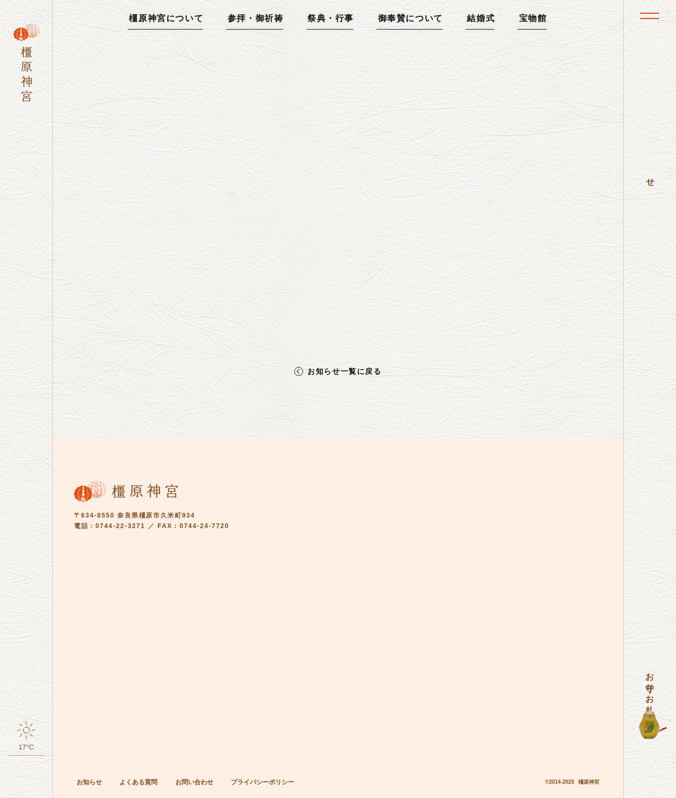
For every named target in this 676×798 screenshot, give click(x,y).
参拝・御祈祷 (256, 18)
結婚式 (481, 18)
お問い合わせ (194, 782)
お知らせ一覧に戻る (344, 371)
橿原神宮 (588, 782)
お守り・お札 (649, 683)
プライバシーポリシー (262, 782)
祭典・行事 (330, 18)
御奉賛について (410, 18)
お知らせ (89, 782)
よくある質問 (138, 782)
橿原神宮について (166, 18)
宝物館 (533, 18)
